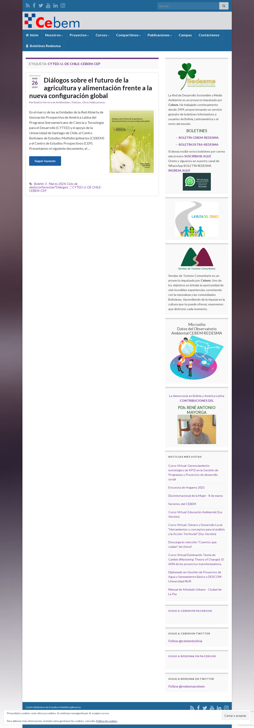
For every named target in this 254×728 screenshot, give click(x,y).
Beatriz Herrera (43, 102)
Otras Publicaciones (93, 102)
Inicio (32, 35)
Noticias (76, 102)
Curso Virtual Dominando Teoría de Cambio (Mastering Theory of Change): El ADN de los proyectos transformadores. (196, 559)
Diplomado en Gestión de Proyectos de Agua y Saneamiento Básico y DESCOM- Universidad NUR (195, 576)
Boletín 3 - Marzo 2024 (49, 184)
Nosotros (54, 35)
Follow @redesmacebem (186, 686)
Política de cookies (106, 721)
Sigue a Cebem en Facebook (190, 610)
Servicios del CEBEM (182, 504)
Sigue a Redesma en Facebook (192, 656)
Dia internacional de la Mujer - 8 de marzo (195, 495)
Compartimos (128, 35)
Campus (185, 35)
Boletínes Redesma (43, 46)
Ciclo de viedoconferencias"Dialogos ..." (53, 185)
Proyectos (79, 35)
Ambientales (63, 102)
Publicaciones (160, 35)
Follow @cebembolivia (185, 641)
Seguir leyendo (45, 161)
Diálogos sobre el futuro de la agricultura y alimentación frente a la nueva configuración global (90, 87)
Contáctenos (209, 35)
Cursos (102, 35)
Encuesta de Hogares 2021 (186, 487)
